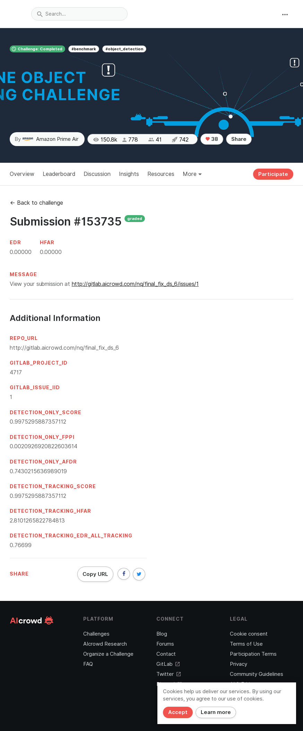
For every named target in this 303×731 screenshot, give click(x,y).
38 (212, 139)
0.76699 (21, 545)
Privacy (238, 664)
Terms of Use (246, 644)
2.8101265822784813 (37, 520)
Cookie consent (249, 634)
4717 (16, 372)
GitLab (168, 664)
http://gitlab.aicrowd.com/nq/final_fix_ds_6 (64, 348)
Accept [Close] (178, 712)
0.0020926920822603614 (43, 446)
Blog (161, 634)
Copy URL (95, 574)
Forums (165, 644)
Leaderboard (59, 174)
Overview (22, 174)
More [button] (192, 174)
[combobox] (79, 13)
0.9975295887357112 (38, 421)
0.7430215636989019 (38, 471)
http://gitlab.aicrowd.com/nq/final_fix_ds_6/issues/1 (135, 284)
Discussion (97, 174)
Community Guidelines (256, 674)
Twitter (168, 674)
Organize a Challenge (108, 654)
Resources (160, 174)
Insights (129, 174)
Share (238, 139)
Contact (166, 654)
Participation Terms (253, 654)
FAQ (88, 664)
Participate (273, 174)
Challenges (96, 634)
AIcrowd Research (105, 644)
